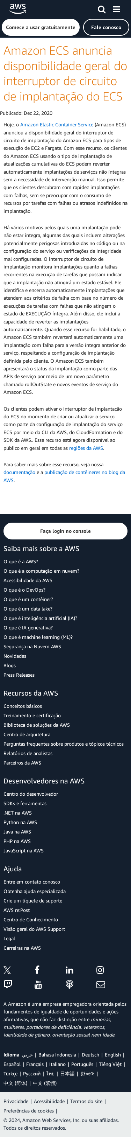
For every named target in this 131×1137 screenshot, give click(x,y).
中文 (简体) (15, 1083)
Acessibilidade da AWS (27, 580)
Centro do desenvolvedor (30, 794)
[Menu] (116, 8)
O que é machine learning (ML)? (38, 637)
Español (12, 1064)
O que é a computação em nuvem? (41, 571)
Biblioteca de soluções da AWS (36, 725)
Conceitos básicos (22, 706)
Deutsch (90, 1055)
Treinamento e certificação (32, 715)
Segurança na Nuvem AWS (32, 646)
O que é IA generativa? (28, 627)
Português (82, 1064)
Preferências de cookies (28, 1111)
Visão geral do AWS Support (34, 929)
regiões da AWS (86, 448)
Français (35, 1064)
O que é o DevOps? (24, 590)
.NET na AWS (17, 813)
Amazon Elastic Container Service (56, 124)
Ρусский (32, 1073)
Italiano (57, 1064)
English (113, 1055)
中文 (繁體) (45, 1083)
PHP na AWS (17, 841)
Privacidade (15, 1101)
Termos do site (86, 1101)
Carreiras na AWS (22, 948)
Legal (9, 938)
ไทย (50, 1073)
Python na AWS (20, 822)
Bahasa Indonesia (57, 1055)
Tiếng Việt (110, 1064)
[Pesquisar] (101, 8)
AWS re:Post (16, 910)
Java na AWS (17, 832)
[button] (41, 27)
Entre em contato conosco (31, 882)
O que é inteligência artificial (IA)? (40, 618)
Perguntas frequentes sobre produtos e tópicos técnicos (63, 744)
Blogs (9, 665)
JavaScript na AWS (23, 850)
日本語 (67, 1073)
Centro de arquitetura (26, 734)
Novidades (14, 656)
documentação (19, 472)
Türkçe (10, 1073)
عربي (27, 1055)
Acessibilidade (49, 1101)
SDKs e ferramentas (24, 803)
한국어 (87, 1073)
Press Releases (19, 675)
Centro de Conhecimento (30, 919)
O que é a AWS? (20, 561)
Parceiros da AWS (22, 763)
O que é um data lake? (27, 609)
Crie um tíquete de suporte (32, 901)
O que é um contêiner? (28, 599)
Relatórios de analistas (27, 753)
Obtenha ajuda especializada (34, 891)
